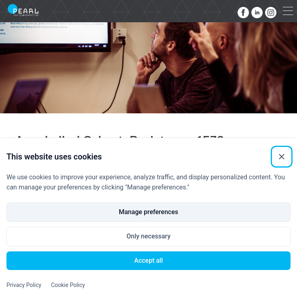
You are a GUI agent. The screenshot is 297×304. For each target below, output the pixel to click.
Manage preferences (148, 212)
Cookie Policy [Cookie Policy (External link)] (68, 285)
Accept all (148, 260)
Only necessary (148, 236)
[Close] (282, 157)
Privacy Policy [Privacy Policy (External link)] (23, 285)
